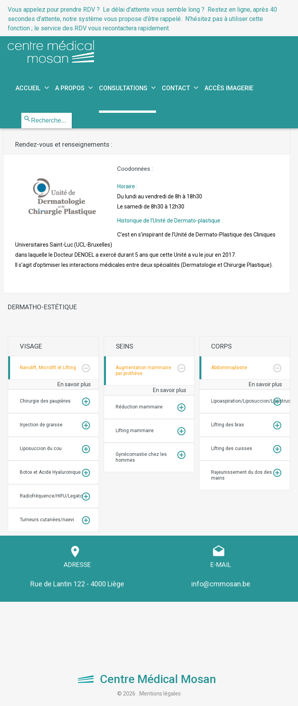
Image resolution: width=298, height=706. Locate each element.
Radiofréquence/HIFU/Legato (51, 496)
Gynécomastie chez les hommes (141, 457)
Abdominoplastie (229, 367)
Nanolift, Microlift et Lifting (48, 367)
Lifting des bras (227, 424)
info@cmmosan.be (220, 580)
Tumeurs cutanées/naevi (47, 519)
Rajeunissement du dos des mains (241, 475)
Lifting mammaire (135, 430)
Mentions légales (160, 693)
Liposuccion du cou (41, 448)
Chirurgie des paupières (45, 401)
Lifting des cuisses (231, 448)
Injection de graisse (41, 424)
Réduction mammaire (139, 407)
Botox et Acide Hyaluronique (50, 472)
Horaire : (159, 196)
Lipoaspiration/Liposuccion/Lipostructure (250, 401)
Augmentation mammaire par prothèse (143, 370)
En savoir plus (74, 384)
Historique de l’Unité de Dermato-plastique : (170, 220)
